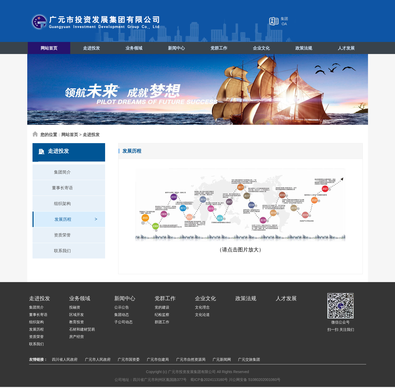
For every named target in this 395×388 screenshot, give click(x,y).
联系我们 (62, 252)
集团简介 (62, 173)
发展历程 (76, 218)
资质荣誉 (62, 236)
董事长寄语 (62, 189)
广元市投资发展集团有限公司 (95, 22)
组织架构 (62, 204)
